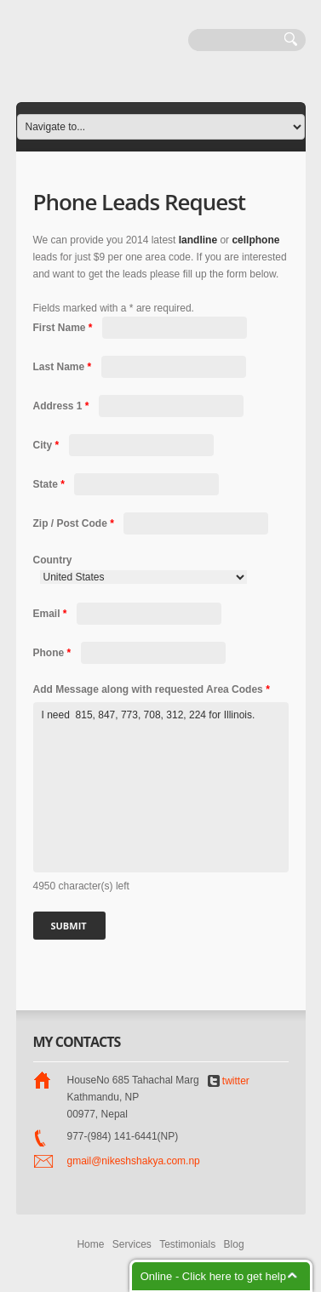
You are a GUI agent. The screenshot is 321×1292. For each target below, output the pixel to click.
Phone (53, 653)
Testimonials (187, 1244)
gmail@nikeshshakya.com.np (133, 1161)
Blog (234, 1244)
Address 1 (62, 406)
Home (90, 1244)
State (50, 484)
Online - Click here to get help (213, 1276)
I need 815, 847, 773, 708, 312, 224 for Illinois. (161, 787)
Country (52, 560)
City (47, 445)
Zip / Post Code (75, 523)
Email (51, 614)
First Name (64, 328)
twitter (228, 1081)
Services (132, 1244)
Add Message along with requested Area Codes (151, 689)
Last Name (64, 367)
